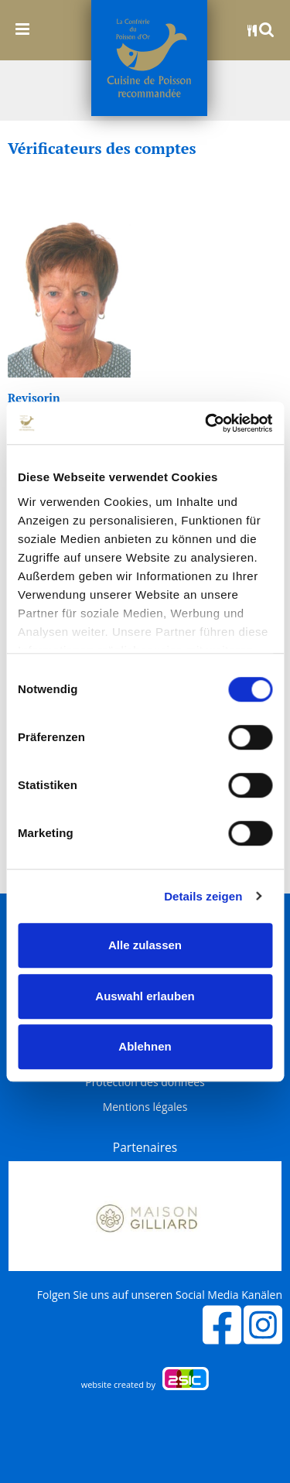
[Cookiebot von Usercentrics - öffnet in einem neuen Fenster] (206, 423)
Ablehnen (144, 1046)
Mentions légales (145, 1107)
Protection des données (145, 1082)
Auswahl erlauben (144, 996)
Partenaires (145, 1147)
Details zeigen (203, 896)
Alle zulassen (145, 945)
